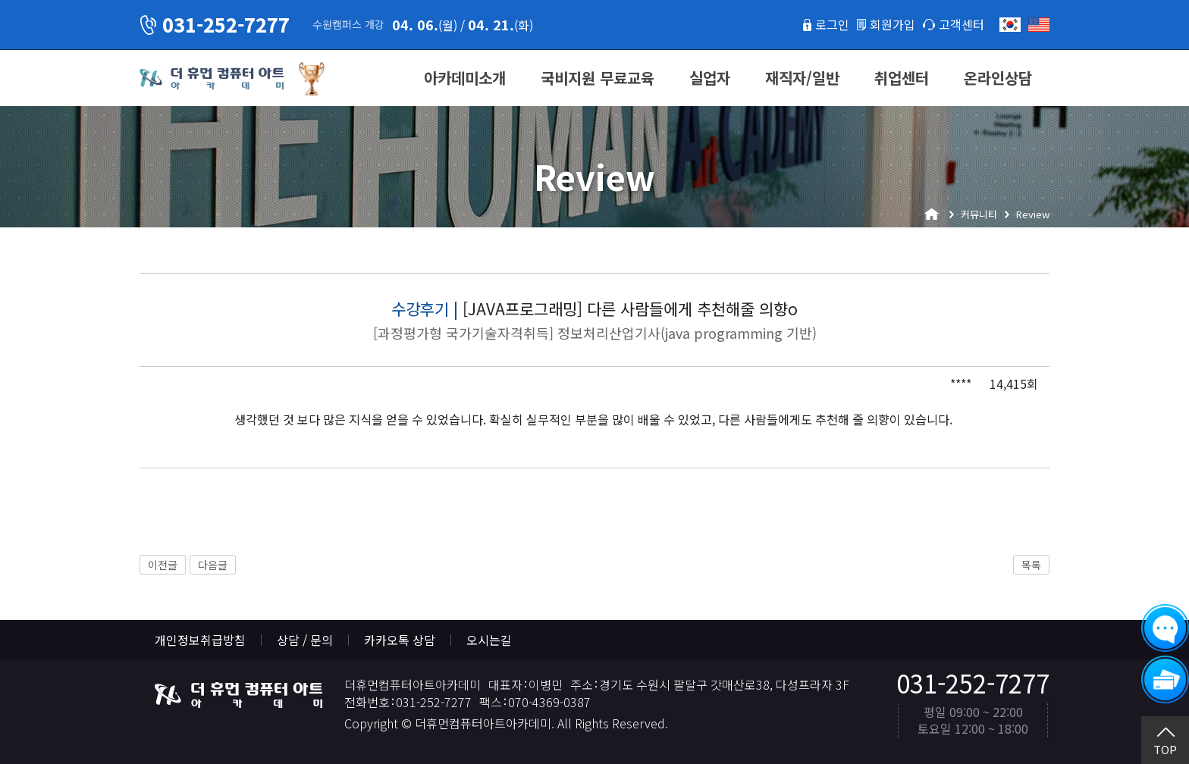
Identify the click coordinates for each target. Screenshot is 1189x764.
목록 (1031, 564)
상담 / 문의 (305, 640)
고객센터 (961, 24)
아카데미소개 (465, 78)
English (1038, 24)
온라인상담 (998, 78)
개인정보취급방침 (200, 640)
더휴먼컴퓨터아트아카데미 (212, 78)
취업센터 (901, 78)
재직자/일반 (802, 78)
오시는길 (489, 640)
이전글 (162, 564)
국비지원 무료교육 (597, 78)
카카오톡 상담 (399, 640)
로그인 (832, 24)
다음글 (212, 564)
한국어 (1010, 24)
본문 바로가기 (0, 0)
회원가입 (892, 24)
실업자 (709, 78)
